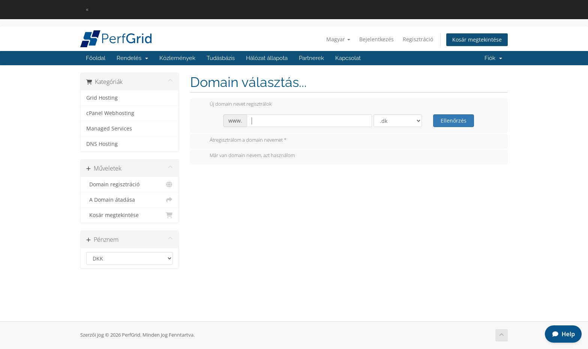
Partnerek (311, 58)
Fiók (493, 58)
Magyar (338, 39)
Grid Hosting (102, 97)
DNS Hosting (102, 144)
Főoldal (95, 58)
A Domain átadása (129, 199)
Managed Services (109, 128)
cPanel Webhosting (110, 113)
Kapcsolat (348, 58)
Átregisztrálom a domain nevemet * (242, 140)
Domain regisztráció (129, 184)
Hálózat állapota (267, 58)
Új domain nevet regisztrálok (235, 104)
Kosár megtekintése (477, 39)
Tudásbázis (221, 58)
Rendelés (132, 58)
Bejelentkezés (376, 39)
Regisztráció (418, 39)
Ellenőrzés (453, 120)
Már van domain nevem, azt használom (246, 156)
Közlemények (177, 58)
